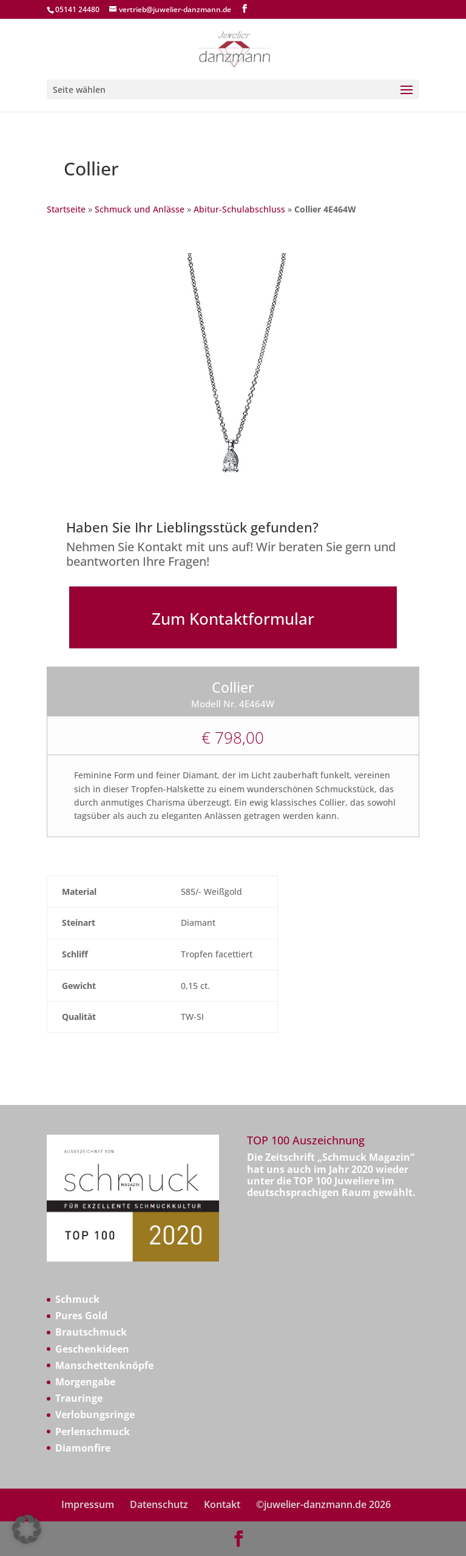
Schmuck (77, 1299)
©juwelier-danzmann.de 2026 (323, 1504)
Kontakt (222, 1504)
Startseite (66, 209)
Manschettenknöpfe (104, 1365)
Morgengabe (85, 1381)
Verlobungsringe (95, 1414)
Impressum (87, 1504)
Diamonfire (82, 1448)
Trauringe (79, 1398)
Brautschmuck (91, 1332)
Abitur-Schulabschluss (239, 209)
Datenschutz (159, 1504)
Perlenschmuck (92, 1431)
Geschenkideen (92, 1349)
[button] (26, 1529)
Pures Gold (81, 1315)
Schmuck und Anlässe (139, 209)
